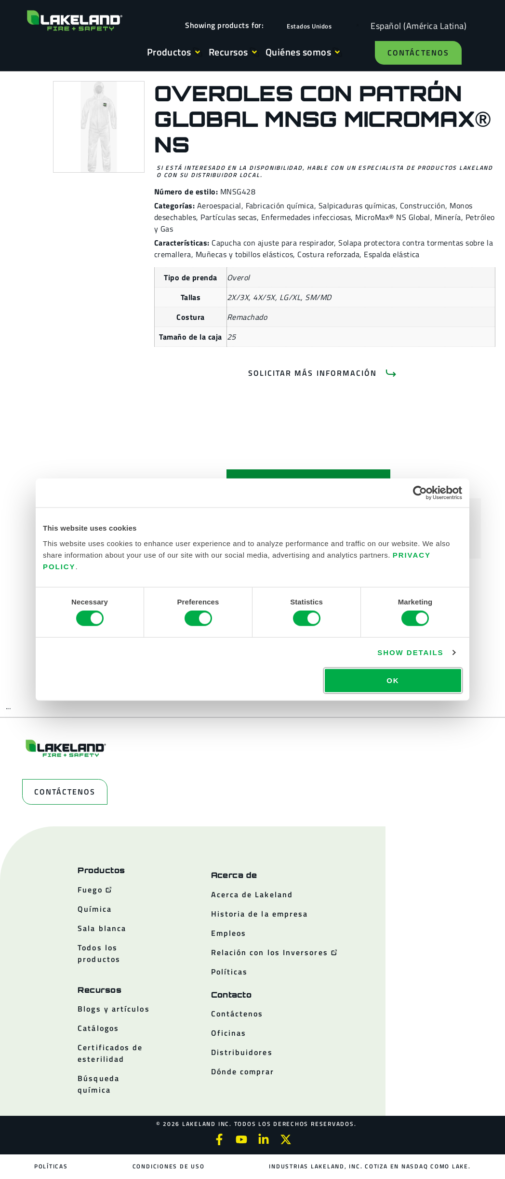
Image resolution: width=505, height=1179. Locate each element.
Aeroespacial (219, 205)
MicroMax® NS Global (392, 217)
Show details (410, 652)
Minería (448, 217)
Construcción (423, 205)
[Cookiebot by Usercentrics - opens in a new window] (420, 493)
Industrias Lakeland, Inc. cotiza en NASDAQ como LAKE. (369, 1166)
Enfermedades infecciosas (306, 217)
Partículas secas (228, 217)
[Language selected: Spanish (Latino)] (416, 25)
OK (392, 680)
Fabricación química (280, 205)
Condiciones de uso (169, 1166)
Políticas (51, 1166)
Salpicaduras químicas (357, 205)
